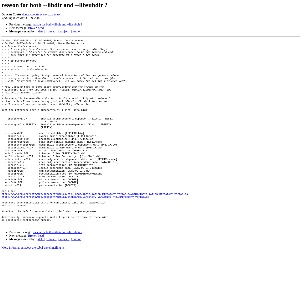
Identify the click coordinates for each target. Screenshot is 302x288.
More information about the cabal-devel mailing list (33, 284)
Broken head (36, 28)
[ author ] (77, 31)
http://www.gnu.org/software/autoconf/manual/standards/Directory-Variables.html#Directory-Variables (75, 228)
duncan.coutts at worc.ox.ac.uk (41, 14)
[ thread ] (51, 31)
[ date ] (40, 31)
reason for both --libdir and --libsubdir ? (57, 24)
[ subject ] (64, 31)
